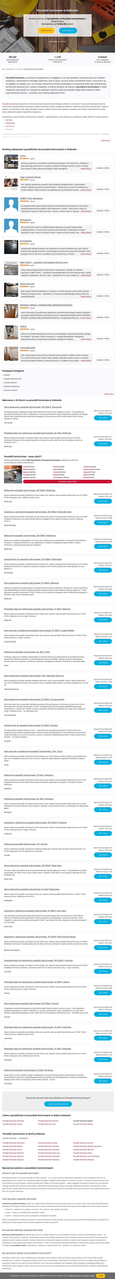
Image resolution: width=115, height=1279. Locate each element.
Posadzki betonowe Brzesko (12, 1146)
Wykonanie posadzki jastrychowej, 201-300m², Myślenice (30, 535)
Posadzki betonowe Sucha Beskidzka (86, 1156)
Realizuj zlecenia (68, 30)
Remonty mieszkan (10, 390)
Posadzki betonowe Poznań (12, 1124)
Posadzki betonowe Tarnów (47, 1143)
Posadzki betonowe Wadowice (48, 1160)
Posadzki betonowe (9, 1138)
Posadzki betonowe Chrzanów (48, 1146)
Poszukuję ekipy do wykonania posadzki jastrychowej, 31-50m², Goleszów (37, 1049)
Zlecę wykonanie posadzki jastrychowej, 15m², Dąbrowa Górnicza (34, 676)
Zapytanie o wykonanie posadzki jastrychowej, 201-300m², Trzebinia (35, 822)
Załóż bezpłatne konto (58, 1104)
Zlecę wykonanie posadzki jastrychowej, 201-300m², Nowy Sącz (33, 865)
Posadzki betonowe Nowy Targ (48, 1153)
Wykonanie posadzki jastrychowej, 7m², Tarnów (25, 844)
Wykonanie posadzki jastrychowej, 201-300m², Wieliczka (29, 490)
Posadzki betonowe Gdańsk (83, 1124)
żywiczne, (9, 120)
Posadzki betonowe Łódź (46, 1124)
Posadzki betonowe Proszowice (49, 1156)
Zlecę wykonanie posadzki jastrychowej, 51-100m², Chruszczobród (34, 699)
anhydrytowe (10, 123)
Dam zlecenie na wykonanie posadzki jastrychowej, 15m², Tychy (33, 751)
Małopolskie (10, 69)
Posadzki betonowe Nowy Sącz (13, 1143)
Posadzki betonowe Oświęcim (13, 1156)
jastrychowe (10, 126)
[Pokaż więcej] (85, 168)
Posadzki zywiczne (10, 383)
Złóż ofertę (103, 418)
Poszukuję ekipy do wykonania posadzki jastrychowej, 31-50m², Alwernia (37, 609)
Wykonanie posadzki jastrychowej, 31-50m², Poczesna (28, 1070)
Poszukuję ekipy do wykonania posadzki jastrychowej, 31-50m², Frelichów (37, 1027)
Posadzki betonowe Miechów (83, 1150)
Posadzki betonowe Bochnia (83, 1143)
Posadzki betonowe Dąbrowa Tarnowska (87, 1146)
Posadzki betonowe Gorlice (12, 1150)
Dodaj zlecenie (46, 30)
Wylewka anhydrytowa (12, 386)
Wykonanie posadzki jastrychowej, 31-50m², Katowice (28, 775)
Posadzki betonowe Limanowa (48, 1150)
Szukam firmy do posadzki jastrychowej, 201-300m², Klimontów (33, 559)
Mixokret (7, 375)
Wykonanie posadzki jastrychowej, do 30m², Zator (27, 652)
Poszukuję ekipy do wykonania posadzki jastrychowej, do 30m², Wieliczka (37, 433)
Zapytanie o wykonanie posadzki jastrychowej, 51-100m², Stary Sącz (35, 911)
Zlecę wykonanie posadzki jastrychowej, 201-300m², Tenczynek (32, 407)
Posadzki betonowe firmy (13, 379)
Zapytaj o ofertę (103, 168)
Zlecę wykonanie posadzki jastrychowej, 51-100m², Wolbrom (31, 583)
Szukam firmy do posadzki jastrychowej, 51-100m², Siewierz (31, 725)
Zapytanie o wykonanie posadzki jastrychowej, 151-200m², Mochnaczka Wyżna (40, 937)
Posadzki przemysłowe (10, 104)
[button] (105, 140)
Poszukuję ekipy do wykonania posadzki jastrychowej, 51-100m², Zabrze (36, 982)
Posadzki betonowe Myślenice (13, 1153)
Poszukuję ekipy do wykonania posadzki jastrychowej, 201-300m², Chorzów (38, 960)
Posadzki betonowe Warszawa (13, 1121)
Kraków (19, 69)
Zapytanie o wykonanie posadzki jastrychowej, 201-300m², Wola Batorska (37, 512)
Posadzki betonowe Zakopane (13, 1160)
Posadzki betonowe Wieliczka (83, 1160)
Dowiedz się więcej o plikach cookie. (82, 1276)
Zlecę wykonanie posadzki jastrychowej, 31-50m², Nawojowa (31, 889)
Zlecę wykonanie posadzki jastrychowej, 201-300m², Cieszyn (31, 1003)
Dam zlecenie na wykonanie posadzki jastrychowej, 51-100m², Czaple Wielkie (39, 630)
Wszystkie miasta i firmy (84, 482)
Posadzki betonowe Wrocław (48, 1121)
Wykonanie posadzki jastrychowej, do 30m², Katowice (29, 799)
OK (100, 1276)
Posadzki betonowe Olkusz (82, 1153)
